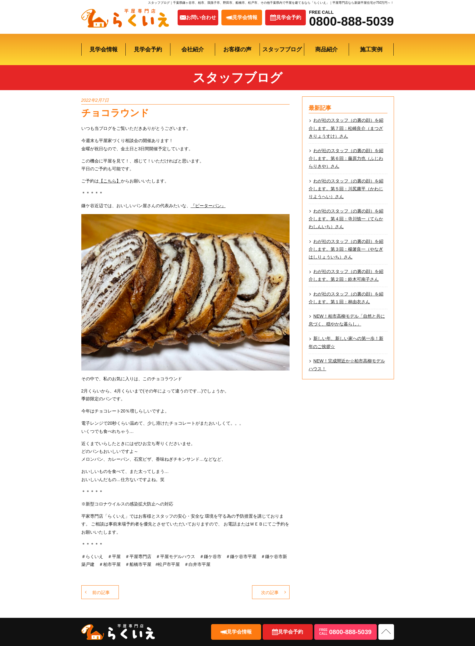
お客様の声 (237, 49)
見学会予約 (148, 49)
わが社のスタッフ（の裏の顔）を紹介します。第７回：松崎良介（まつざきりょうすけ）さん (346, 128)
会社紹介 (192, 49)
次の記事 (270, 592)
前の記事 (101, 592)
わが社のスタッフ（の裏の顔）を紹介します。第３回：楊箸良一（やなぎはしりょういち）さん (346, 249)
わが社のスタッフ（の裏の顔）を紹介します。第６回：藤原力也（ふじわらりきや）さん (346, 158)
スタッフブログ (282, 49)
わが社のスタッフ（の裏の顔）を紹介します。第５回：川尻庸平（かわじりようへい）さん (346, 188)
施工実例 (371, 49)
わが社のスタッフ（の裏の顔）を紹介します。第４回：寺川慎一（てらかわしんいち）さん (346, 218)
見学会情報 (103, 49)
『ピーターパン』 (208, 205)
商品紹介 (326, 49)
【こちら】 (110, 180)
